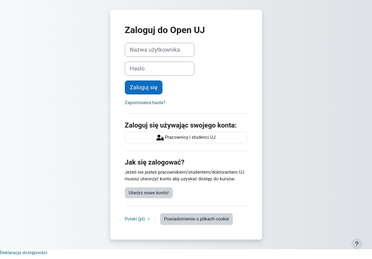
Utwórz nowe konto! (149, 193)
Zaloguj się (144, 87)
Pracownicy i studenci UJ (186, 137)
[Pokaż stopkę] (356, 243)
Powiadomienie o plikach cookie (196, 219)
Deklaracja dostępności (23, 252)
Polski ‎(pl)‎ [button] (135, 219)
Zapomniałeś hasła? (145, 102)
